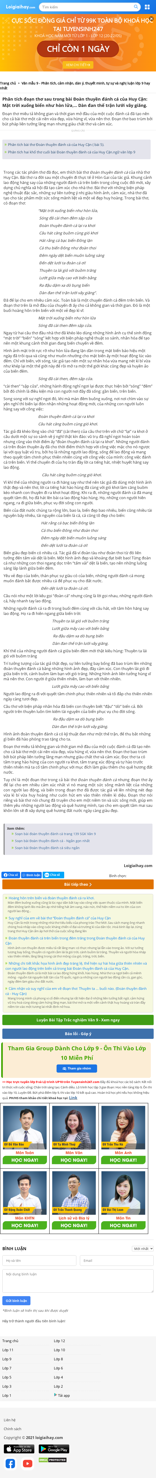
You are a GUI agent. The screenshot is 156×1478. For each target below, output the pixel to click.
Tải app (62, 1395)
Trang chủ (10, 1340)
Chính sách (12, 1428)
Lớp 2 (58, 1386)
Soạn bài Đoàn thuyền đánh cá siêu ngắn (47, 848)
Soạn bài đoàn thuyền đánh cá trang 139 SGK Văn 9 (55, 834)
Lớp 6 (58, 1368)
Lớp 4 (58, 1377)
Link (73, 1097)
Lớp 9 (6, 1359)
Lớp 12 (59, 1340)
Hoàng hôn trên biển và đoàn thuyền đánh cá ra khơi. (52, 898)
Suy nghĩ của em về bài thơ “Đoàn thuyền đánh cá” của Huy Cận (60, 918)
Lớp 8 (58, 1359)
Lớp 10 (59, 1349)
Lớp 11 (8, 1349)
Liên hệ (9, 1420)
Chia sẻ (11, 875)
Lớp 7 (6, 1368)
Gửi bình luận (16, 1301)
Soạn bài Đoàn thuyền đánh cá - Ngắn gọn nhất (52, 841)
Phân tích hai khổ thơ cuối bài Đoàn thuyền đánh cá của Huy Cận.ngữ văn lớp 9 (71, 152)
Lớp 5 (6, 1377)
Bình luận (31, 875)
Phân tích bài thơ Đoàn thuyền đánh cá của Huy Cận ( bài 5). (55, 144)
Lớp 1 (6, 1395)
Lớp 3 (6, 1386)
